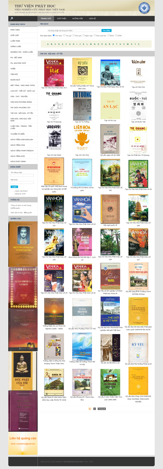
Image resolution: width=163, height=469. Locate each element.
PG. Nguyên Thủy (18, 63)
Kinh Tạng (15, 30)
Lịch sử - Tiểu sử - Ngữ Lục (22, 91)
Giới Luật (14, 35)
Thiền (12, 69)
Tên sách (57, 36)
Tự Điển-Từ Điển (17, 134)
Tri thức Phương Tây (20, 108)
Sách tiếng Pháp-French (22, 151)
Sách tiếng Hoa (17, 145)
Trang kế (101, 409)
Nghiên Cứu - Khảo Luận (21, 52)
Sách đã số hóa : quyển (21, 213)
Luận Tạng (15, 41)
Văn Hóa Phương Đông (21, 102)
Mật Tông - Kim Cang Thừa (22, 85)
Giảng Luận (15, 46)
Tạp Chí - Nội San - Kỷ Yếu (21, 113)
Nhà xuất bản (100, 36)
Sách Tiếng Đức (17, 156)
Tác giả (67, 36)
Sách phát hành (18, 161)
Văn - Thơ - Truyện (18, 96)
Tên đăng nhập (16, 172)
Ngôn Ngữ (15, 80)
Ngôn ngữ (88, 36)
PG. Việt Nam (16, 58)
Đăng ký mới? (20, 194)
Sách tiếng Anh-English (21, 139)
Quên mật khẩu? (21, 191)
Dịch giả (77, 36)
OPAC (118, 36)
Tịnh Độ (14, 74)
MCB (111, 36)
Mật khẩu (14, 180)
